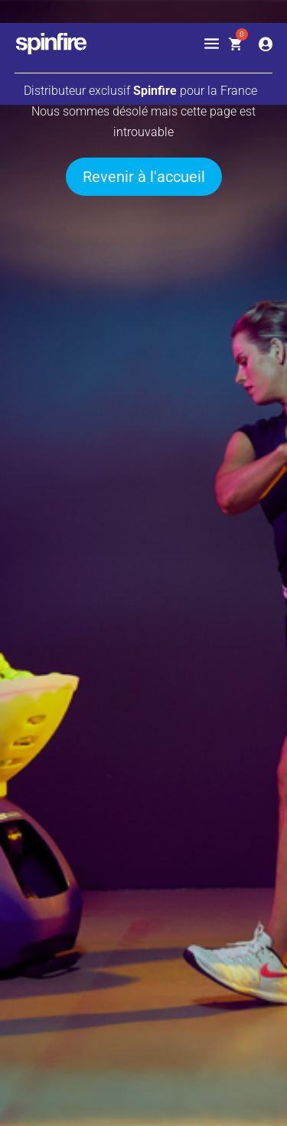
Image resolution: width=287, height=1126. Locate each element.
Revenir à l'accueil (144, 177)
